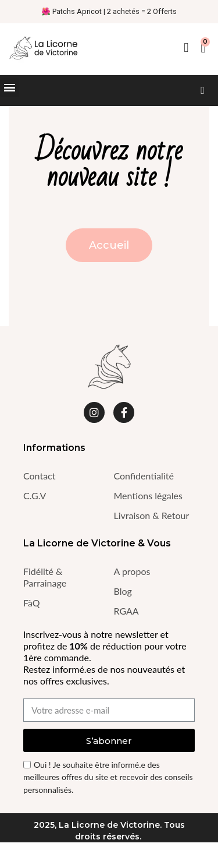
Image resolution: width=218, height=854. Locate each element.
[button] (202, 90)
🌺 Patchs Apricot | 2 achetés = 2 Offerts (109, 11)
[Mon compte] (186, 48)
